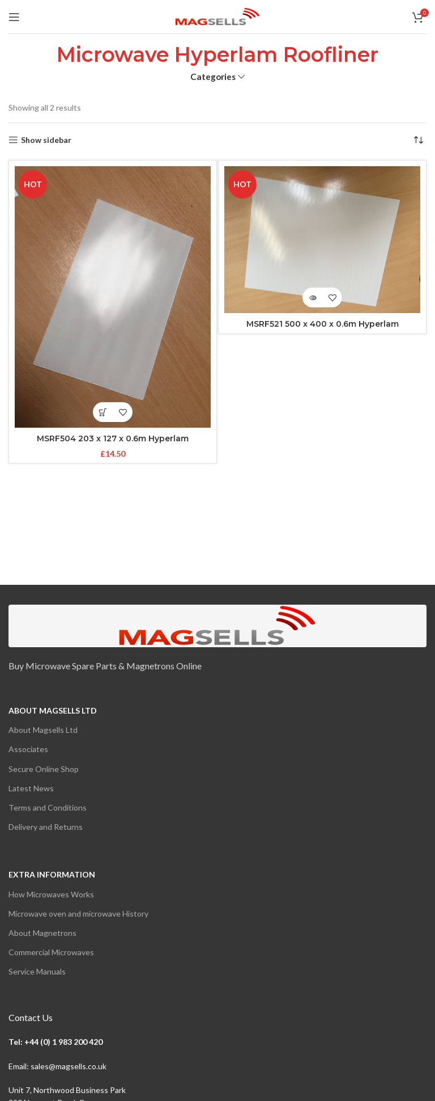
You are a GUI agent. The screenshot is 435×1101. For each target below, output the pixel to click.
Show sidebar (46, 140)
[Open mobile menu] (14, 17)
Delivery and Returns (45, 827)
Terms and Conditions (47, 807)
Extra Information (51, 874)
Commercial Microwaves (51, 952)
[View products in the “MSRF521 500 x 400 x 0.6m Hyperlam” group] (312, 297)
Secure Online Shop (43, 769)
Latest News (31, 788)
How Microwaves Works (51, 894)
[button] (103, 412)
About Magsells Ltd (52, 710)
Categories (213, 77)
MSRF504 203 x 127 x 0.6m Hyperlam (113, 438)
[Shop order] (418, 140)
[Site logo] (217, 15)
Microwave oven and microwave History (78, 913)
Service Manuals (37, 971)
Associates (28, 749)
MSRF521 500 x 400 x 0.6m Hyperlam (322, 324)
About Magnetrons (42, 933)
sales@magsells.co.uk (68, 1066)
